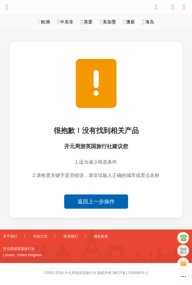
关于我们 (10, 236)
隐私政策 (101, 236)
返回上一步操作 (96, 202)
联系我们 (71, 236)
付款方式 (40, 236)
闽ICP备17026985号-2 (130, 273)
